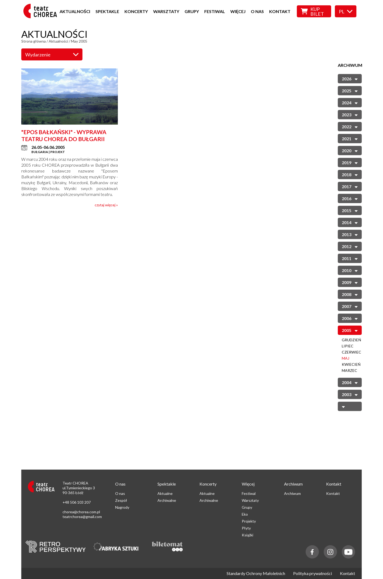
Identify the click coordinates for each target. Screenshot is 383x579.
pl (345, 11)
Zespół (121, 500)
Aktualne (165, 493)
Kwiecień (351, 364)
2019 (350, 162)
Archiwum (292, 493)
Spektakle (107, 11)
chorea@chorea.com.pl (81, 512)
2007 (350, 306)
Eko (245, 514)
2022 (350, 126)
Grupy (192, 11)
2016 (350, 198)
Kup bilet (312, 11)
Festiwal (214, 11)
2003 (350, 394)
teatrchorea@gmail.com (82, 516)
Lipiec (347, 346)
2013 (350, 234)
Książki (247, 535)
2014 (350, 222)
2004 (350, 382)
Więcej (237, 11)
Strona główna (33, 41)
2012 (350, 246)
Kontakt (279, 11)
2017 (350, 186)
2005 (350, 330)
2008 (350, 294)
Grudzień (351, 340)
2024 (350, 102)
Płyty (246, 528)
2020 (350, 150)
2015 (350, 210)
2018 (350, 174)
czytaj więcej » (106, 205)
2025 (350, 90)
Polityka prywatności (312, 573)
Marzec (349, 370)
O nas (257, 11)
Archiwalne (166, 500)
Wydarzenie (51, 55)
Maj (345, 358)
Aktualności (75, 11)
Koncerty (136, 11)
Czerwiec (351, 352)
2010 (350, 270)
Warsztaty (166, 11)
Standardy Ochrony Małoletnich (256, 573)
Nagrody (122, 507)
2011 (350, 258)
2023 (350, 114)
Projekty (249, 521)
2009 (350, 282)
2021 (350, 138)
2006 (350, 318)
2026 (350, 78)
